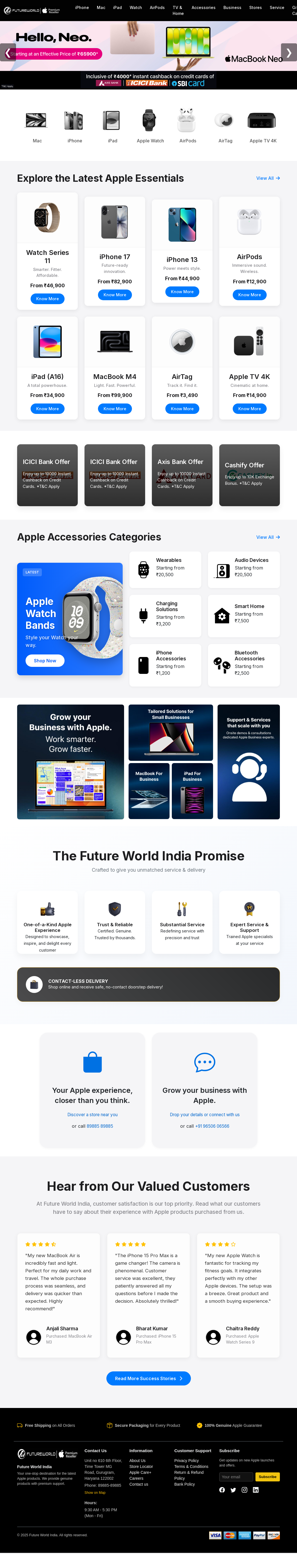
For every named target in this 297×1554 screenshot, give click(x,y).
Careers (136, 1479)
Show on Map (95, 1494)
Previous (13, 125)
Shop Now (45, 660)
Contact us (138, 1485)
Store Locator (141, 1467)
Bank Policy (184, 1485)
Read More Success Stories (148, 1379)
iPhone (82, 7)
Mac (101, 7)
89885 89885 (100, 1126)
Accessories (204, 7)
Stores (255, 7)
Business (232, 7)
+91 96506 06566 (212, 1126)
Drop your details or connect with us (205, 1114)
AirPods (157, 7)
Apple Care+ (140, 1473)
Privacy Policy (186, 1461)
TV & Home (178, 10)
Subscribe (268, 1478)
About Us (137, 1461)
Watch (136, 7)
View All (268, 178)
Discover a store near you (92, 1114)
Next (284, 125)
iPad (117, 7)
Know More (47, 298)
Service (277, 7)
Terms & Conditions (191, 1467)
